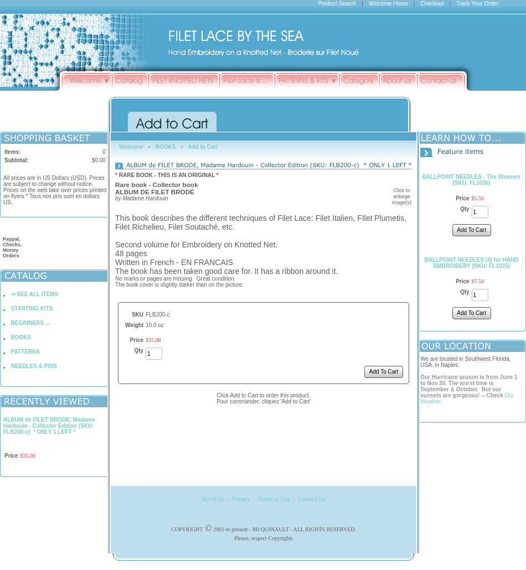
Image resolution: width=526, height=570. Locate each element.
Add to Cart (203, 147)
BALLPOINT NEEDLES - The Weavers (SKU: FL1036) (471, 180)
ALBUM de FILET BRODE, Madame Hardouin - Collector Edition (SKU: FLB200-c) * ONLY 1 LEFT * (49, 426)
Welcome (131, 147)
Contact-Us (312, 499)
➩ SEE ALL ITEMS (35, 294)
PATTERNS (25, 352)
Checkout (432, 4)
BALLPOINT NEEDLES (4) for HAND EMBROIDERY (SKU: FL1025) (472, 263)
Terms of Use (273, 499)
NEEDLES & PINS (34, 366)
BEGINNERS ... (30, 323)
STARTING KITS (32, 308)
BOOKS (21, 337)
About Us (213, 499)
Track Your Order (477, 4)
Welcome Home (388, 4)
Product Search (337, 4)
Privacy (241, 499)
